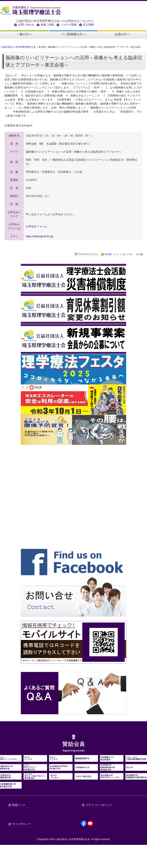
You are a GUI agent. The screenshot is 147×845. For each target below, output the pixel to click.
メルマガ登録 (68, 24)
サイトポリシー (21, 824)
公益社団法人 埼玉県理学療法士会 (72, 839)
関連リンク (18, 805)
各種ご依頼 (47, 24)
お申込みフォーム (36, 226)
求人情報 (88, 24)
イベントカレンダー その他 (128, 254)
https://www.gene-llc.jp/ (39, 236)
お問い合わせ (26, 24)
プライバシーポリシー (99, 805)
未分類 (108, 254)
